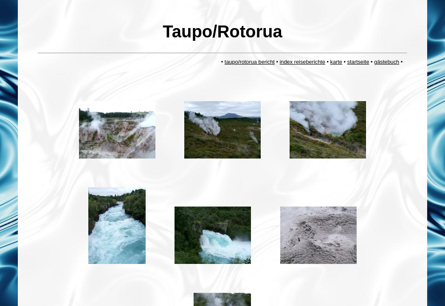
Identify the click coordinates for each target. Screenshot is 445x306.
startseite (358, 62)
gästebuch (386, 62)
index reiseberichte (302, 62)
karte (336, 62)
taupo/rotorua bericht (250, 62)
